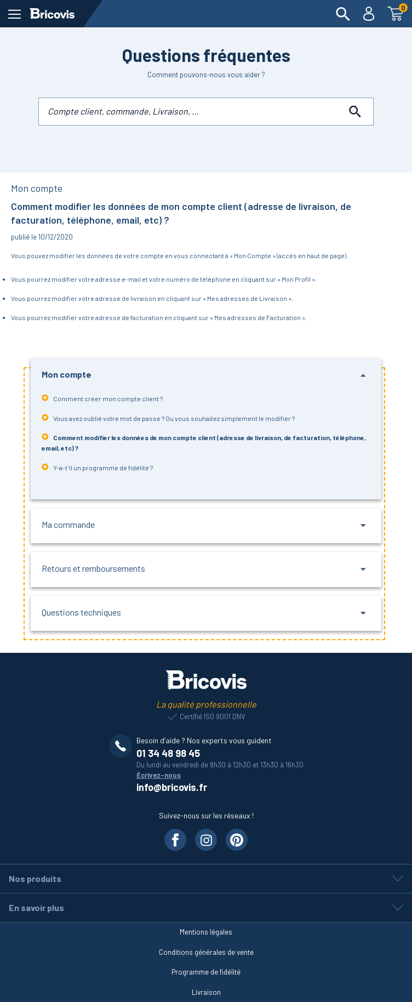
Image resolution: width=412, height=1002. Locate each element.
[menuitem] (343, 14)
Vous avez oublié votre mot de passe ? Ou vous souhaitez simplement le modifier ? (168, 418)
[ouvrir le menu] (14, 14)
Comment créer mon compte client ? (102, 398)
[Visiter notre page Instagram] (206, 840)
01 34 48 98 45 (168, 753)
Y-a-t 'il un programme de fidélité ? (97, 467)
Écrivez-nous (158, 775)
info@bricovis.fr (171, 787)
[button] (206, 375)
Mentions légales (206, 931)
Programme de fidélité (206, 971)
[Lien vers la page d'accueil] (52, 13)
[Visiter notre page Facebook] (175, 840)
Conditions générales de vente (206, 952)
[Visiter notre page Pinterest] (237, 840)
